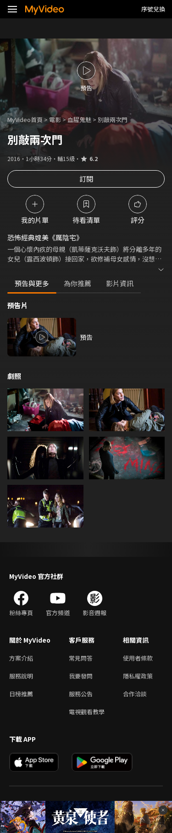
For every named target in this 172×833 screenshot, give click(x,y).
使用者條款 (138, 658)
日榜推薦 (21, 693)
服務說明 (21, 676)
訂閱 (86, 178)
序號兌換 (153, 9)
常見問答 (81, 658)
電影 (55, 119)
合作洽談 (135, 693)
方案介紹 (21, 658)
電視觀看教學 (87, 711)
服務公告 (81, 693)
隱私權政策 (138, 676)
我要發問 (81, 676)
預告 (86, 337)
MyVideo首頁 (25, 119)
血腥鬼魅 (79, 119)
